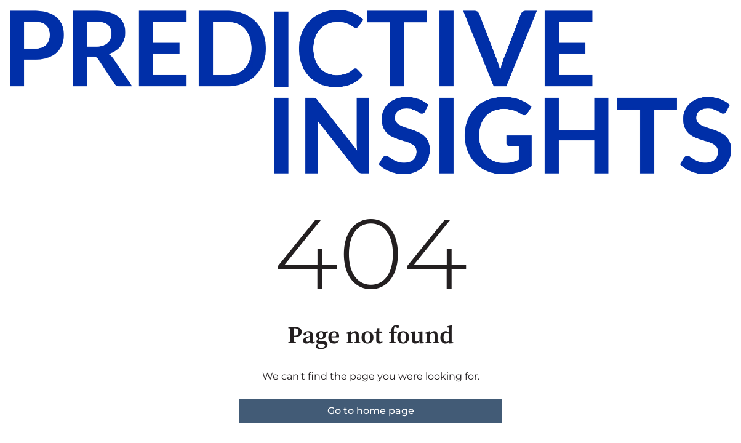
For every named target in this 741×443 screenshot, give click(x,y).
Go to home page (370, 411)
